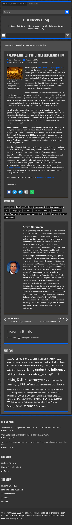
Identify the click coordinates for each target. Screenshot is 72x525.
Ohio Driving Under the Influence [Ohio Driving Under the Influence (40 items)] (35, 393)
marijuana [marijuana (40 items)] (16, 393)
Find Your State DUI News (12, 490)
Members (5, 502)
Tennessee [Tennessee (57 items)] (41, 406)
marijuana (57, 211)
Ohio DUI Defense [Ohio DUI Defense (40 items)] (44, 396)
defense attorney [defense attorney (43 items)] (35, 365)
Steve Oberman (11, 214)
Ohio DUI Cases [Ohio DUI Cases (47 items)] (29, 396)
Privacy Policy (16, 518)
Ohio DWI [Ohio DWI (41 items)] (33, 399)
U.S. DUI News (31, 62)
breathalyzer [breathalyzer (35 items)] (12, 365)
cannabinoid (40, 207)
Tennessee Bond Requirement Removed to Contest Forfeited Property (30, 427)
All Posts (4, 471)
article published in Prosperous (50, 68)
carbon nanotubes (55, 207)
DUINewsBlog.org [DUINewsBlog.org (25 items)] (12, 389)
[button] (3, 35)
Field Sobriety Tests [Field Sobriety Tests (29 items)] (50, 389)
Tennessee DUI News (17, 62)
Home (6, 45)
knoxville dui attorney (42, 211)
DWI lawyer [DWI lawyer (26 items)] (39, 389)
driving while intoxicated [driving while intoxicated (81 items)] (21, 374)
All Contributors (8, 494)
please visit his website (45, 177)
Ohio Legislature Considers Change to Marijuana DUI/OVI (25, 435)
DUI (6, 211)
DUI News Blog (36, 20)
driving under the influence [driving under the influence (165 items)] (44, 369)
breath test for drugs (24, 207)
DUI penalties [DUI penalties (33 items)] (24, 389)
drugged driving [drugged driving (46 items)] (43, 375)
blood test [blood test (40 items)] (11, 362)
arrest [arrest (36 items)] (9, 359)
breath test (9, 207)
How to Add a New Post (11, 467)
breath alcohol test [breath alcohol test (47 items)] (56, 362)
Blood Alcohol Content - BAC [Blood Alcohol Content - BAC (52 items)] (47, 359)
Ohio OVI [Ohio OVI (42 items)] (53, 399)
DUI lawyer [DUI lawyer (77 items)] (58, 384)
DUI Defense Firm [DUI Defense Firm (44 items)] (43, 385)
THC (41, 214)
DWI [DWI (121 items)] (32, 389)
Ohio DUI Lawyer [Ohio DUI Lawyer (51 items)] (20, 399)
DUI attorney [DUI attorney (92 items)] (32, 379)
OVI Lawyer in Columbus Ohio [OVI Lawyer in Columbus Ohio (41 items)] (37, 402)
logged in (20, 338)
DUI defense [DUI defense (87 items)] (27, 384)
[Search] (67, 12)
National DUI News (9, 463)
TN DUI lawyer (51, 214)
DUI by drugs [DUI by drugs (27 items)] (15, 385)
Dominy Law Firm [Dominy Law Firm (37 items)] (51, 365)
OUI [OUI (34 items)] (21, 402)
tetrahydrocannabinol (28, 214)
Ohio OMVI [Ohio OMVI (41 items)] (43, 399)
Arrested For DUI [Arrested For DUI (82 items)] (22, 358)
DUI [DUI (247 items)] (20, 379)
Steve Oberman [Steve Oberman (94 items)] (25, 406)
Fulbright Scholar (13, 168)
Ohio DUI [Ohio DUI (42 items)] (17, 396)
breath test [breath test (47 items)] (23, 365)
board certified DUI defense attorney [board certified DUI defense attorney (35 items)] (31, 362)
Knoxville (27, 211)
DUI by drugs (16, 211)
